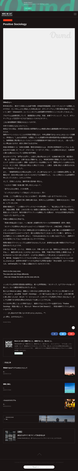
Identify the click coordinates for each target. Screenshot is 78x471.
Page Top (39, 455)
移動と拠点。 (7, 384)
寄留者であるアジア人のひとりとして (15, 368)
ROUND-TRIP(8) (7, 322)
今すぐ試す (27, 8)
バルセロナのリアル (9, 400)
